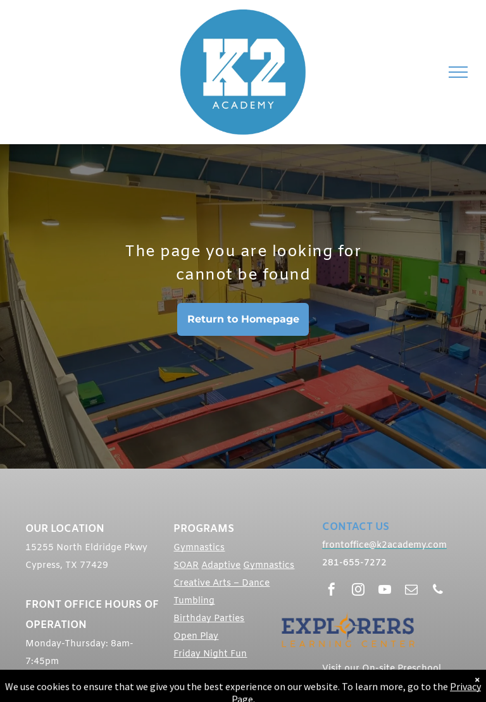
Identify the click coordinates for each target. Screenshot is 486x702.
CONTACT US (355, 527)
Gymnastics (199, 548)
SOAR (186, 566)
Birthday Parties (208, 619)
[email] (411, 591)
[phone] (437, 591)
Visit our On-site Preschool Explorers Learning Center (381, 675)
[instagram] (358, 591)
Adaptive (220, 566)
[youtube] (384, 591)
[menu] (458, 72)
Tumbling (194, 601)
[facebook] (331, 591)
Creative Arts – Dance (221, 583)
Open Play (195, 637)
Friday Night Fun (210, 654)
